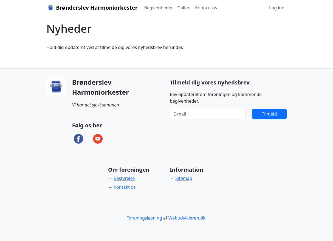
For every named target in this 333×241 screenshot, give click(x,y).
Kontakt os (206, 8)
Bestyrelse (124, 178)
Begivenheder (158, 8)
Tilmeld (269, 114)
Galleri (184, 8)
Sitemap (183, 178)
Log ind (276, 8)
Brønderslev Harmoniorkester (92, 7)
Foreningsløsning (144, 218)
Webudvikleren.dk (186, 218)
